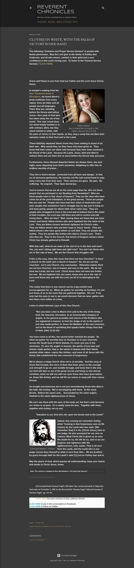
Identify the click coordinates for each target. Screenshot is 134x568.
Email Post (40, 523)
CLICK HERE (45, 64)
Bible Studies (64, 22)
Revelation (60, 526)
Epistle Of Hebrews (42, 526)
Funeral (53, 526)
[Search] (103, 7)
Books (51, 22)
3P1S (75, 22)
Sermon (68, 526)
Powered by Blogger (67, 555)
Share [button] (31, 523)
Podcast (42, 22)
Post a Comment (36, 540)
